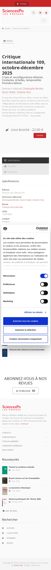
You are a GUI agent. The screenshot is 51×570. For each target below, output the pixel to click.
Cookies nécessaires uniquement (25, 339)
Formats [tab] (10, 166)
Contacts (6, 432)
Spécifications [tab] (12, 160)
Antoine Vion (24, 92)
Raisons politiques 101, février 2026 (25, 499)
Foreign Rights (9, 437)
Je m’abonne (25, 391)
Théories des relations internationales (26, 349)
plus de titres (9, 510)
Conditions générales (12, 445)
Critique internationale (12, 207)
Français (22, 4)
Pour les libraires (10, 441)
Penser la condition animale (21, 467)
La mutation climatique (19, 488)
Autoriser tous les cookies (25, 321)
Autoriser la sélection (25, 330)
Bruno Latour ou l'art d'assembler (24, 478)
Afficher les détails (33, 312)
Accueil (7, 28)
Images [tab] (8, 41)
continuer (24, 423)
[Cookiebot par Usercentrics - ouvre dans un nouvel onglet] (36, 228)
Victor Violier (9, 92)
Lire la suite (36, 116)
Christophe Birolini (33, 88)
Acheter (39, 135)
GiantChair (18, 565)
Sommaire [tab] (10, 172)
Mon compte (8, 450)
